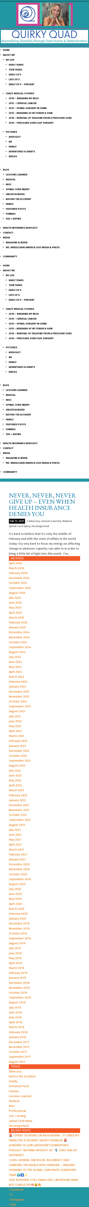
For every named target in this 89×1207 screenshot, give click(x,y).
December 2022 (19, 751)
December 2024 (19, 632)
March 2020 (16, 909)
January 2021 (17, 859)
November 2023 (19, 696)
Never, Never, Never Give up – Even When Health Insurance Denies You (42, 504)
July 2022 (15, 770)
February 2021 (18, 854)
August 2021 (17, 825)
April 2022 (15, 785)
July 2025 (15, 598)
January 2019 (17, 978)
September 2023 (20, 706)
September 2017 (20, 1056)
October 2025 (18, 583)
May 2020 (15, 899)
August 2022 (17, 765)
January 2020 (17, 918)
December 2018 (19, 983)
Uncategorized (15, 194)
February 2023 (18, 741)
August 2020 (17, 884)
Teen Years (15, 69)
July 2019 (15, 948)
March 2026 (16, 568)
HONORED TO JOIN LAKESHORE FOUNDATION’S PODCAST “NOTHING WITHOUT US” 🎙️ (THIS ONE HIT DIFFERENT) (43, 1150)
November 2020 (19, 869)
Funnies (11, 213)
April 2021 (15, 844)
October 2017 (18, 1052)
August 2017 (17, 1062)
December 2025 (19, 578)
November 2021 (19, 810)
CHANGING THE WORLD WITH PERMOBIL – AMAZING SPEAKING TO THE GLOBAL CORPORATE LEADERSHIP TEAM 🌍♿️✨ (42, 1169)
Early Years (16, 64)
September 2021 (20, 820)
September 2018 (20, 997)
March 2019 (16, 968)
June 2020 (15, 894)
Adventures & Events (22, 151)
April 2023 (15, 731)
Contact (8, 232)
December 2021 (19, 805)
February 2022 (18, 795)
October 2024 (18, 642)
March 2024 (16, 676)
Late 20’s (14, 79)
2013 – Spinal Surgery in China (28, 108)
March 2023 (16, 736)
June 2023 (15, 721)
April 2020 (15, 904)
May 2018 (15, 1017)
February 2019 (18, 973)
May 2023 (15, 726)
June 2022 (15, 775)
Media (6, 237)
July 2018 (15, 1007)
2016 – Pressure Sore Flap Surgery (31, 122)
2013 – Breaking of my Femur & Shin (30, 113)
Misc (9, 184)
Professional (17, 1111)
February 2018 (18, 1032)
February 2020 (18, 913)
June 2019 (15, 953)
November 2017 (19, 1047)
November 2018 (19, 987)
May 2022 (15, 780)
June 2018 (15, 1012)
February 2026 (18, 573)
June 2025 (15, 602)
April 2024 (15, 672)
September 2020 (20, 879)
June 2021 (15, 834)
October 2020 (18, 874)
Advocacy (15, 136)
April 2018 (15, 1022)
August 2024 (17, 652)
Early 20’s (15, 74)
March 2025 (16, 617)
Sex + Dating (13, 218)
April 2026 (15, 563)
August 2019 (17, 943)
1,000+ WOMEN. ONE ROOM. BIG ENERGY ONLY (39, 1160)
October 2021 (18, 815)
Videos (13, 156)
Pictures (11, 132)
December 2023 (19, 691)
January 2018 (17, 1037)
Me (10, 141)
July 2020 (15, 889)
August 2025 (17, 593)
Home (6, 50)
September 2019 (20, 938)
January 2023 (17, 746)
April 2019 (15, 963)
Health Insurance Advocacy (20, 227)
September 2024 (20, 647)
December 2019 (19, 923)
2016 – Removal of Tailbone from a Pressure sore (40, 118)
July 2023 (15, 716)
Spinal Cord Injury (18, 189)
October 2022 (18, 755)
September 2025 (20, 588)
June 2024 (15, 662)
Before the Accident (18, 199)
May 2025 (15, 607)
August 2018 (17, 1002)
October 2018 (18, 992)
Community (10, 256)
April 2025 (15, 612)
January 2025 (17, 627)
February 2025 (18, 622)
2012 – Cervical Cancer (23, 103)
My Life (10, 59)
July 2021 (15, 830)
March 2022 (16, 790)
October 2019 (18, 933)
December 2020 (19, 864)
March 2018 (16, 1027)
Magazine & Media (16, 242)
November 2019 (19, 928)
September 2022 (20, 760)
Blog (6, 169)
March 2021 (16, 849)
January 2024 (17, 686)
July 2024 (15, 657)
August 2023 (17, 711)
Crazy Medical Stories (20, 93)
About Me (9, 55)
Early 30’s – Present (22, 84)
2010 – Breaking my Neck (24, 98)
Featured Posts (16, 209)
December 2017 (19, 1042)
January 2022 (17, 800)
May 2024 (15, 667)
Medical (11, 179)
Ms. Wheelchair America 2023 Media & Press (33, 247)
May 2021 (15, 839)
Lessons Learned (16, 174)
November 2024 (19, 637)
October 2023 (18, 701)
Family (13, 146)
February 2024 (18, 681)
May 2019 (15, 958)
